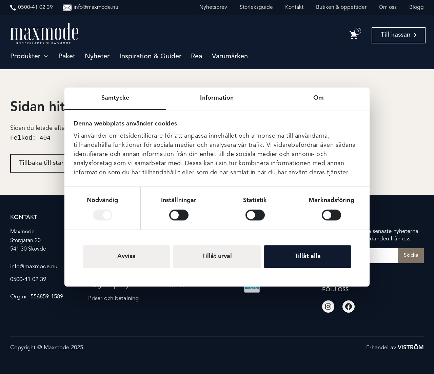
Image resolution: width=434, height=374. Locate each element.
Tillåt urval (217, 256)
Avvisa (126, 256)
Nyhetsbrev (213, 7)
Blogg (416, 7)
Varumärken (230, 56)
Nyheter (97, 56)
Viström (411, 348)
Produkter (25, 56)
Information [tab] (217, 98)
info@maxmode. (30, 267)
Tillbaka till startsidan (50, 164)
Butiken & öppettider (341, 7)
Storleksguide (256, 7)
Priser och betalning (113, 298)
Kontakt (294, 7)
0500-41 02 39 (28, 279)
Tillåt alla (308, 256)
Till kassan (398, 35)
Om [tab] (318, 98)
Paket (66, 56)
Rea (196, 56)
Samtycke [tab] (115, 98)
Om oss (388, 7)
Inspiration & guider (150, 56)
